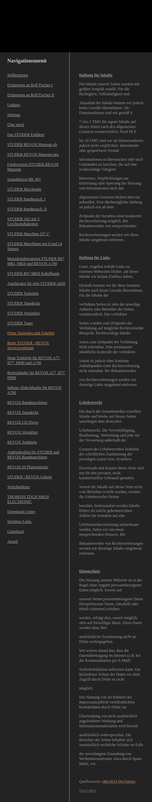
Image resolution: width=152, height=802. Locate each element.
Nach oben (87, 790)
